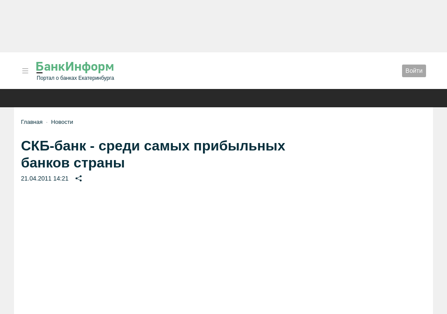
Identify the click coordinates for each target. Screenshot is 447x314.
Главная (31, 122)
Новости (62, 122)
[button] (25, 70)
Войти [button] (414, 70)
